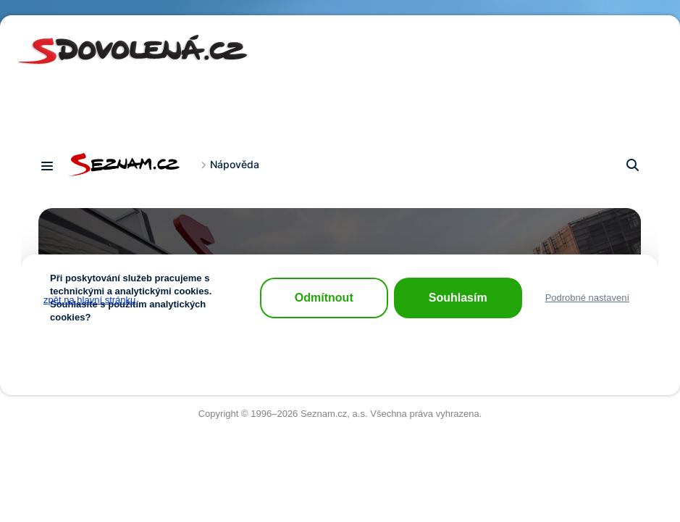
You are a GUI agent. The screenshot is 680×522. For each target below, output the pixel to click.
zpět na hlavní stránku (89, 299)
